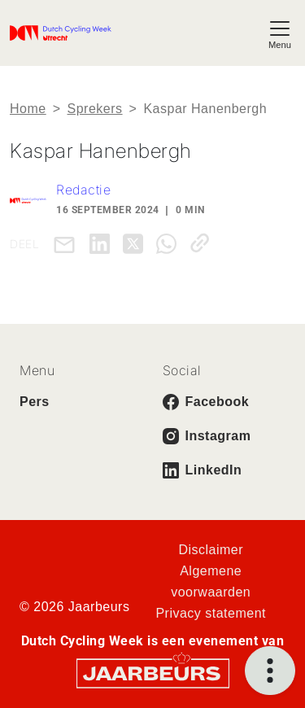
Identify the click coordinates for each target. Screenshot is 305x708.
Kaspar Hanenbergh (205, 109)
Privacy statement (210, 613)
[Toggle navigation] (279, 33)
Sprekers (95, 109)
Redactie (83, 189)
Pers (35, 402)
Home (28, 109)
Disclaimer (210, 550)
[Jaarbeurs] (152, 672)
